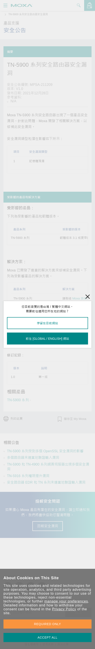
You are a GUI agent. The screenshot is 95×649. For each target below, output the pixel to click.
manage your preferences (66, 601)
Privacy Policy (64, 609)
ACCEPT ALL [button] (48, 637)
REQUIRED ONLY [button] (47, 624)
